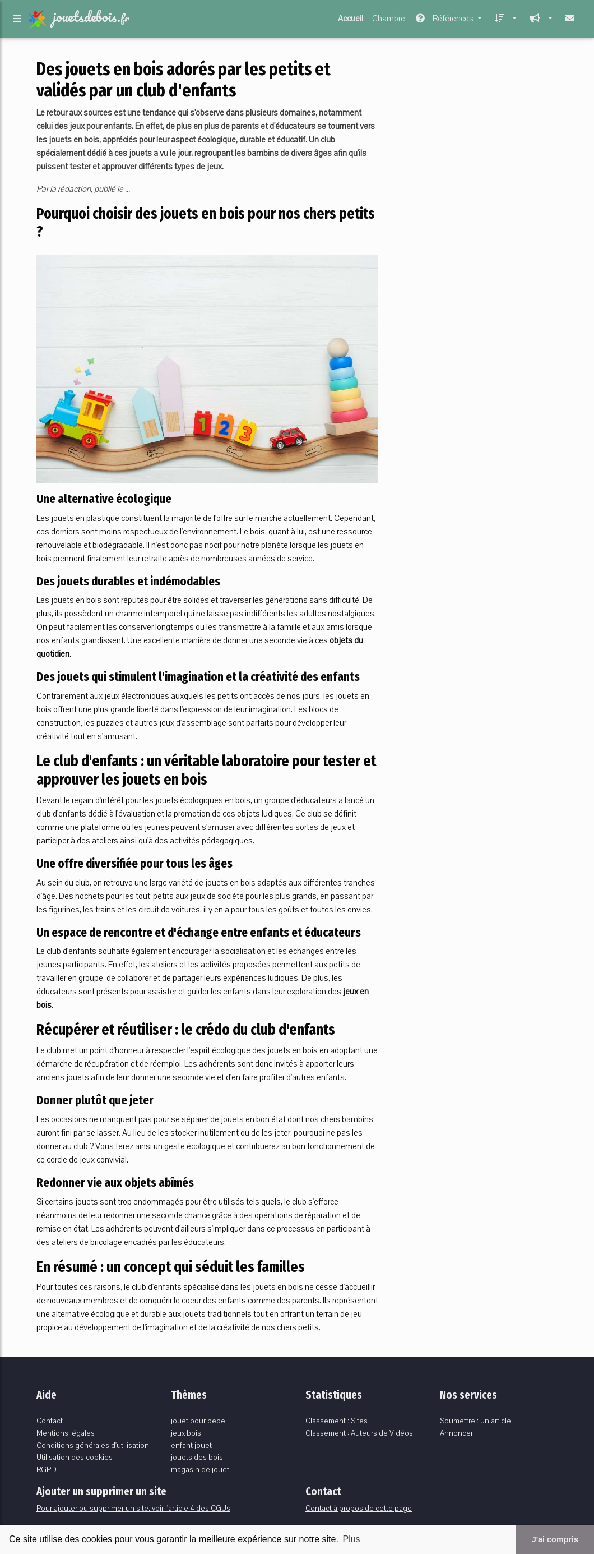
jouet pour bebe (198, 1420)
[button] (503, 21)
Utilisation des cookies (74, 1457)
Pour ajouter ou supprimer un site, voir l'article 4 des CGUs (133, 1508)
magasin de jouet (200, 1469)
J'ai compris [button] (555, 1539)
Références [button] (444, 20)
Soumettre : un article (475, 1420)
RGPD (46, 1469)
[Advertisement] (476, 128)
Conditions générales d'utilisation (92, 1445)
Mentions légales (65, 1433)
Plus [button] (351, 1539)
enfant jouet (191, 1445)
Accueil (350, 20)
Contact (49, 1420)
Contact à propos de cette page (358, 1508)
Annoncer (456, 1433)
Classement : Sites (336, 1420)
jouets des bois (197, 1457)
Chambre (388, 20)
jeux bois (186, 1433)
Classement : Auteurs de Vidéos (359, 1433)
